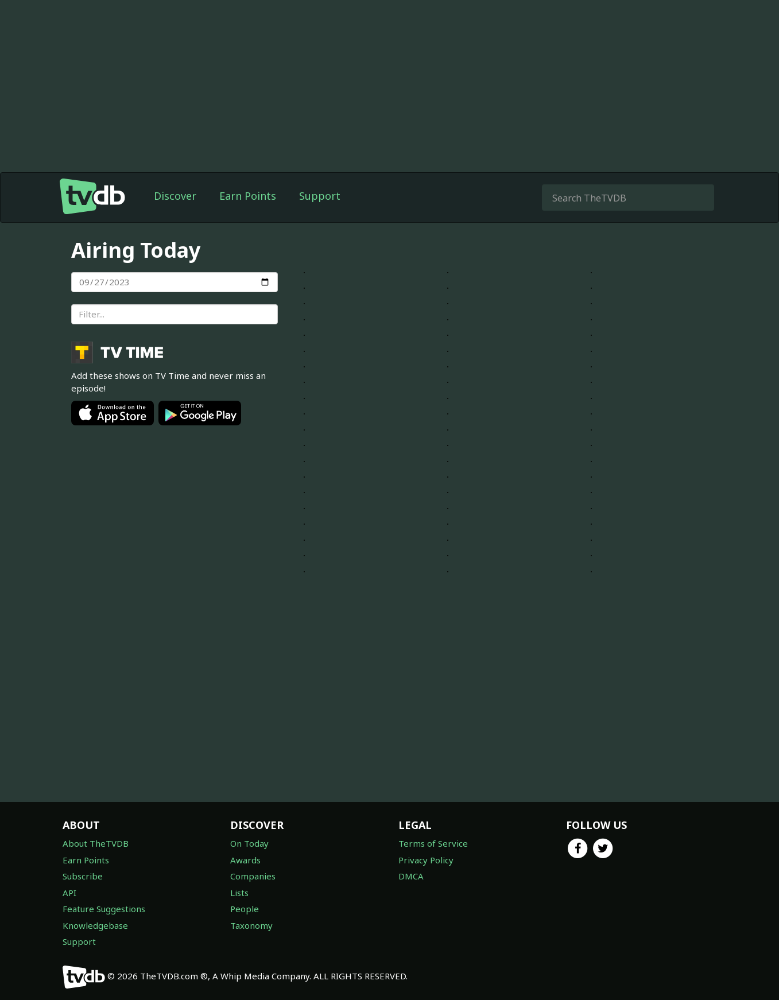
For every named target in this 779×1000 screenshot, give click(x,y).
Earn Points (247, 196)
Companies (253, 876)
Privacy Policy (426, 860)
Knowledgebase (95, 925)
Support (319, 196)
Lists (239, 892)
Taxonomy (251, 925)
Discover (175, 196)
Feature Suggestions (104, 908)
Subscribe (83, 876)
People (244, 908)
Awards (245, 860)
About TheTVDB (96, 843)
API (69, 892)
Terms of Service (433, 843)
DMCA (411, 876)
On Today (249, 843)
